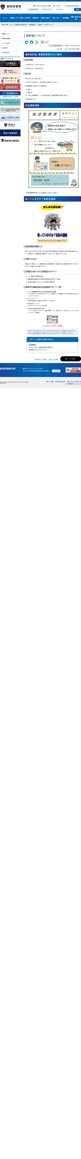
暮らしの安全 (25, 18)
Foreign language (72, 5)
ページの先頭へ (71, 358)
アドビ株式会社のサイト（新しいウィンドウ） (42, 333)
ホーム (5, 18)
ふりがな (57, 5)
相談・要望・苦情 (76, 18)
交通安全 (35, 18)
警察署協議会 (6, 38)
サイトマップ (47, 9)
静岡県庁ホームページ (74, 383)
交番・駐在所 (6, 52)
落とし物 (56, 18)
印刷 (61, 49)
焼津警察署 (32, 24)
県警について (15, 18)
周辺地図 (56, 371)
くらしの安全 (6, 43)
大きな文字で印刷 (73, 49)
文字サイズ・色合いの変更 (43, 5)
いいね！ (46, 42)
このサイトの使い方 (75, 381)
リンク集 (50, 381)
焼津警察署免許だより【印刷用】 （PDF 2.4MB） (43, 192)
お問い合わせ (61, 381)
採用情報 (66, 18)
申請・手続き (45, 18)
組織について (6, 34)
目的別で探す (34, 9)
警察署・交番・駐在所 (21, 24)
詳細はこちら (32, 99)
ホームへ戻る (54, 359)
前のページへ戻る (42, 359)
